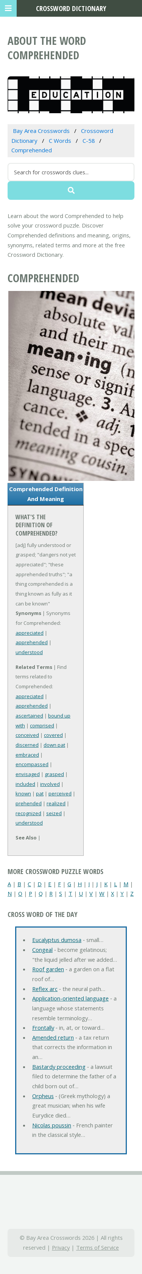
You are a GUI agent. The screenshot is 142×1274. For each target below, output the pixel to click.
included (25, 784)
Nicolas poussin (51, 1125)
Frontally (43, 1027)
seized (54, 813)
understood (29, 652)
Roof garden (48, 969)
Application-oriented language (70, 998)
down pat (54, 744)
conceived (27, 735)
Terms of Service (97, 1247)
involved (50, 784)
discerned (27, 744)
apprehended (32, 642)
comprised (42, 725)
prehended (29, 803)
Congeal (42, 949)
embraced (27, 754)
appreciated (30, 632)
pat (40, 793)
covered (53, 735)
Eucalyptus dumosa (56, 940)
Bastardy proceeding (59, 1066)
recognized (28, 813)
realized (56, 803)
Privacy (61, 1247)
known (23, 793)
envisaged (28, 774)
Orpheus (43, 1096)
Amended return (53, 1037)
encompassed (32, 764)
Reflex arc (45, 989)
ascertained (29, 715)
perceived (60, 793)
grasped (54, 774)
